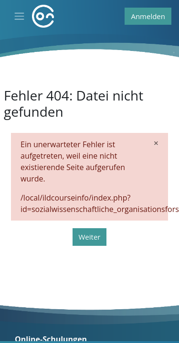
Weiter (90, 237)
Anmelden (148, 16)
